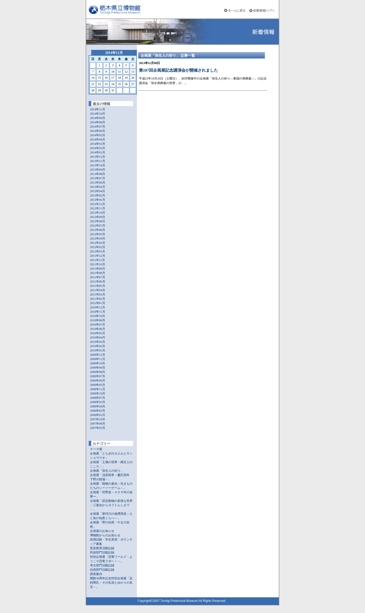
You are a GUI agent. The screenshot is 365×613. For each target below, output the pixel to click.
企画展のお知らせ (102, 531)
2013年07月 (97, 178)
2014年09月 (97, 118)
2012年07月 (97, 225)
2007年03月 (97, 428)
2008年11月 (97, 389)
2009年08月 (97, 372)
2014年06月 (97, 131)
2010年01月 (97, 350)
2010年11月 (97, 311)
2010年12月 (97, 307)
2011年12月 (97, 256)
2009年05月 (97, 385)
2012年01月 (97, 251)
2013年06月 (97, 182)
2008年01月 (97, 415)
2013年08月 (97, 174)
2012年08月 (97, 221)
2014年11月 (97, 109)
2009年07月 (97, 376)
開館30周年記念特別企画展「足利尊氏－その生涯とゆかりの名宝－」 (111, 583)
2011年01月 (97, 303)
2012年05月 (97, 234)
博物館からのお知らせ (105, 535)
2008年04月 (97, 406)
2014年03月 (97, 144)
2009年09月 (97, 367)
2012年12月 (97, 204)
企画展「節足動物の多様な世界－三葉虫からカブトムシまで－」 (111, 505)
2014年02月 (97, 148)
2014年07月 (97, 126)
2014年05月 (97, 135)
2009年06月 (97, 380)
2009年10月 (97, 363)
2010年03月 (97, 342)
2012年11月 (97, 208)
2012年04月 (97, 238)
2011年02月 (97, 299)
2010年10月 (97, 316)
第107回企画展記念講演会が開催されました (178, 70)
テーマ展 (96, 449)
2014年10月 (97, 113)
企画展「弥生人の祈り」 (106, 470)
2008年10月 (97, 393)
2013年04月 (97, 191)
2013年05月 (97, 187)
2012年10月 (97, 212)
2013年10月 (97, 165)
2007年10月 (97, 419)
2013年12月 (97, 157)
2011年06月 (97, 281)
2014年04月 (97, 139)
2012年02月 (97, 247)
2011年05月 (97, 286)
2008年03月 (97, 410)
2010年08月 (97, 320)
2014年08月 (97, 122)
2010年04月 (97, 337)
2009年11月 (97, 359)
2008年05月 (97, 402)
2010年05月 (97, 333)
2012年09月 (97, 217)
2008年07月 (97, 398)
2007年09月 (97, 423)
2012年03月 (97, 243)
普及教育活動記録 (102, 548)
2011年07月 (97, 277)
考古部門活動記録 (102, 565)
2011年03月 (97, 294)
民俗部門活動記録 (102, 552)
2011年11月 (97, 260)
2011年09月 (97, 268)
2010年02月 (97, 346)
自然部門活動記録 (102, 569)
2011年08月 (97, 273)
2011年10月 (97, 264)
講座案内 (96, 574)
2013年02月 (97, 195)
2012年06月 (97, 230)
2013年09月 (97, 169)
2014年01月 (97, 152)
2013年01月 (97, 200)
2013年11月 (97, 161)
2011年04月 (97, 290)
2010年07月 (97, 324)
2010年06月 (97, 329)
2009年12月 (97, 355)
